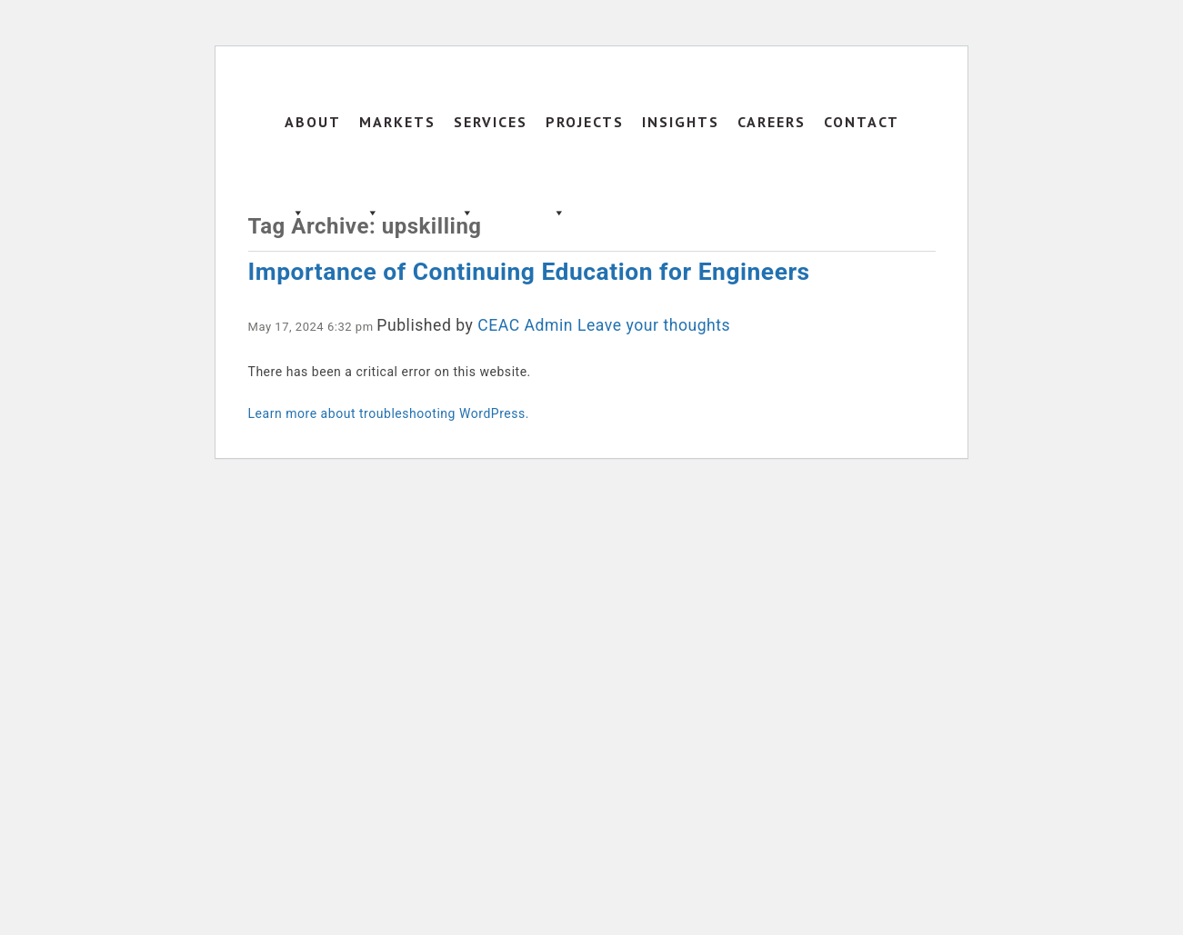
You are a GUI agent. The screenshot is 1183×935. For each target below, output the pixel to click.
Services (490, 140)
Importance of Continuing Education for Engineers (529, 271)
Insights (680, 122)
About (313, 140)
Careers (771, 122)
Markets (397, 140)
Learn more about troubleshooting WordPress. (389, 413)
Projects (585, 140)
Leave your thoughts (653, 325)
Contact (861, 122)
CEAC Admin (525, 325)
